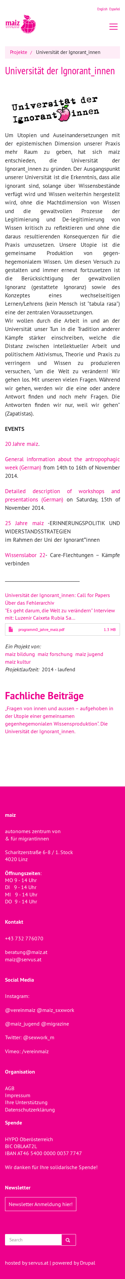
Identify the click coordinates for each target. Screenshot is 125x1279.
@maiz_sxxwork (55, 1010)
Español (114, 8)
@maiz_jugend (22, 1023)
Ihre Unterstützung (26, 1102)
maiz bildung (20, 654)
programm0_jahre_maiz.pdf (41, 629)
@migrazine (55, 1023)
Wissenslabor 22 (25, 555)
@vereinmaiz (20, 1010)
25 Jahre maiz (24, 523)
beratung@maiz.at (26, 952)
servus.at (38, 1262)
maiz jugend (89, 654)
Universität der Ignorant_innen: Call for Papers (57, 595)
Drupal (87, 1262)
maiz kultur (18, 661)
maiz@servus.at (23, 959)
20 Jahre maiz (21, 444)
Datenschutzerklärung (30, 1109)
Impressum (17, 1095)
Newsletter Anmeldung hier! (41, 1204)
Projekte (18, 52)
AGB (9, 1088)
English (102, 8)
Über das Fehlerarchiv (29, 602)
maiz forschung (55, 654)
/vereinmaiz (35, 1051)
